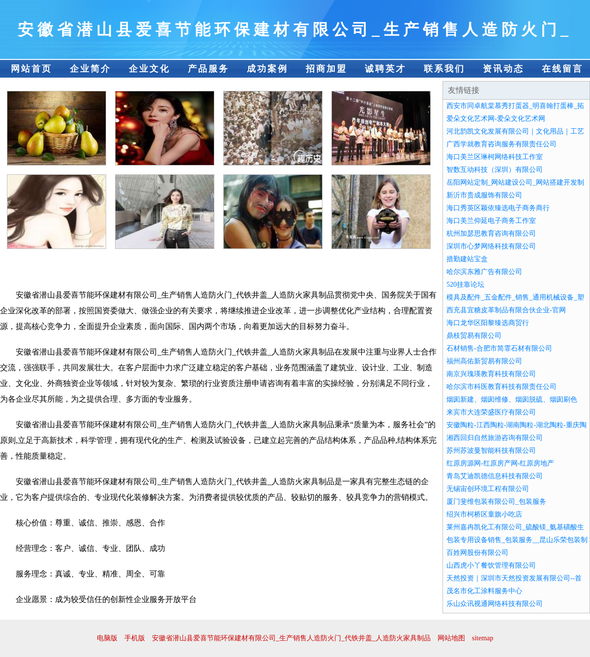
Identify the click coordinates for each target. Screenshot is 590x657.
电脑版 (107, 638)
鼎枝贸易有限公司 (474, 335)
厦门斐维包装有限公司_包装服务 (496, 501)
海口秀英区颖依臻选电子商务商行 (498, 208)
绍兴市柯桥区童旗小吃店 (484, 514)
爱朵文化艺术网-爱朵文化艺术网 (495, 118)
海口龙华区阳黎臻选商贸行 (487, 323)
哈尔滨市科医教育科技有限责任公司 (501, 386)
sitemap (483, 638)
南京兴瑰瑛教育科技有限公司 (491, 374)
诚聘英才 (385, 69)
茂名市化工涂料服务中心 (484, 591)
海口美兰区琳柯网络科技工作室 (494, 157)
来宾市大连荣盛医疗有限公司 (491, 412)
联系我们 (444, 69)
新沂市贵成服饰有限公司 (484, 195)
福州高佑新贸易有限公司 (484, 361)
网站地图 (451, 638)
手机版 (134, 638)
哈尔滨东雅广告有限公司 (484, 271)
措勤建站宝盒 (467, 259)
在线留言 (562, 69)
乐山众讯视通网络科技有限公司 (494, 603)
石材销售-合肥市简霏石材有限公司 (499, 348)
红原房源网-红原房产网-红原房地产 (500, 463)
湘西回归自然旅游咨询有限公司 (494, 437)
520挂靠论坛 (465, 284)
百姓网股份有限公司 (477, 552)
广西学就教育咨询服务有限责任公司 (501, 144)
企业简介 (90, 69)
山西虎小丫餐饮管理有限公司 (491, 565)
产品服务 (208, 69)
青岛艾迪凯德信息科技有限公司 (494, 476)
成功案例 (267, 69)
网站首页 (31, 69)
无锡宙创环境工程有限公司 (487, 489)
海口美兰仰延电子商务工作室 (491, 220)
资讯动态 (503, 69)
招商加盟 (326, 69)
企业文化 (149, 69)
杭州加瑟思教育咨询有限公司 (491, 233)
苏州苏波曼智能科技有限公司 (491, 450)
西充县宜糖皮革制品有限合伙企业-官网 (506, 310)
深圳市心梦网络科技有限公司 (491, 246)
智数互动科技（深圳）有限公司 (494, 169)
